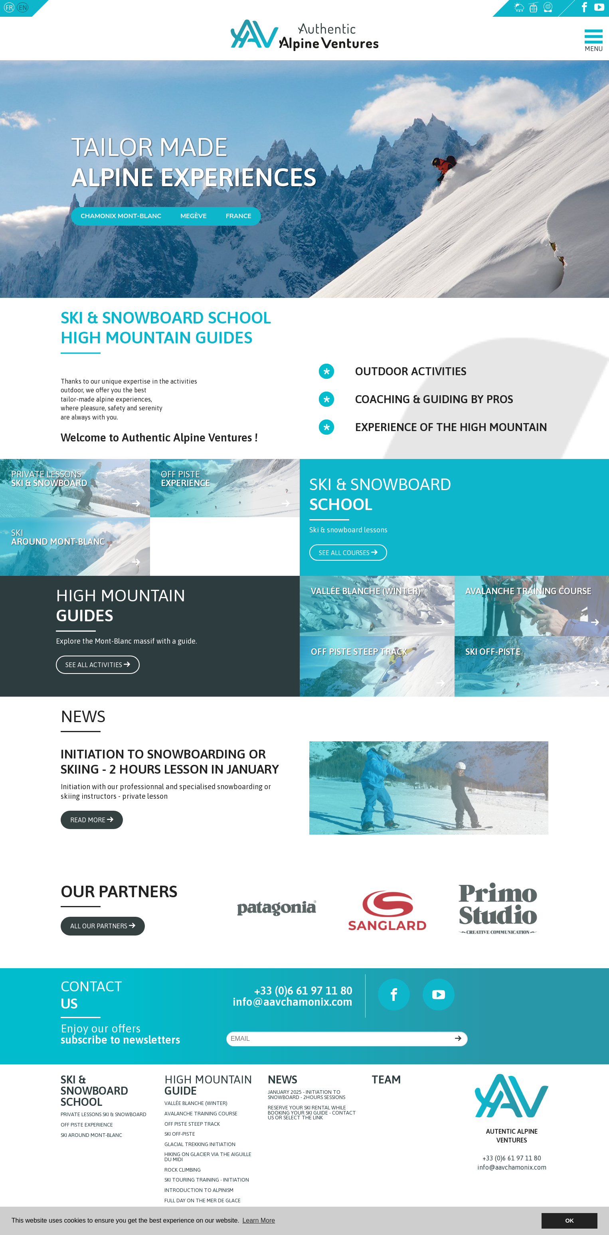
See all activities (97, 664)
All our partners (102, 926)
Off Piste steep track (192, 1124)
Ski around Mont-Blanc (91, 1135)
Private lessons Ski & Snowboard (103, 1114)
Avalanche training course (200, 1114)
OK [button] (569, 1220)
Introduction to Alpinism (198, 1190)
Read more (91, 819)
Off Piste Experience (87, 1125)
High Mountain (208, 1085)
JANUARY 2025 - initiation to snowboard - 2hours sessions (306, 1095)
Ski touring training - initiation (206, 1180)
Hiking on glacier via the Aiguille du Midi (207, 1157)
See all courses (348, 552)
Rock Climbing (182, 1170)
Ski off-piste (179, 1134)
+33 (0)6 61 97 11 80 (303, 990)
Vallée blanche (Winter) (195, 1103)
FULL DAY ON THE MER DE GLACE (202, 1200)
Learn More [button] (258, 1220)
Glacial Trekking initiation (199, 1144)
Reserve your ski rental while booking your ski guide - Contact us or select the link (312, 1113)
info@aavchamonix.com (84, 7)
